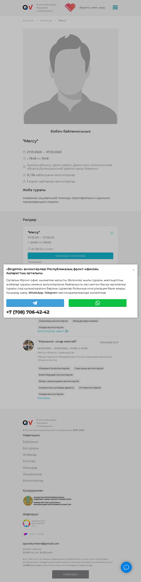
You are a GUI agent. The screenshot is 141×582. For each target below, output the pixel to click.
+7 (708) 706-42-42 (27, 312)
